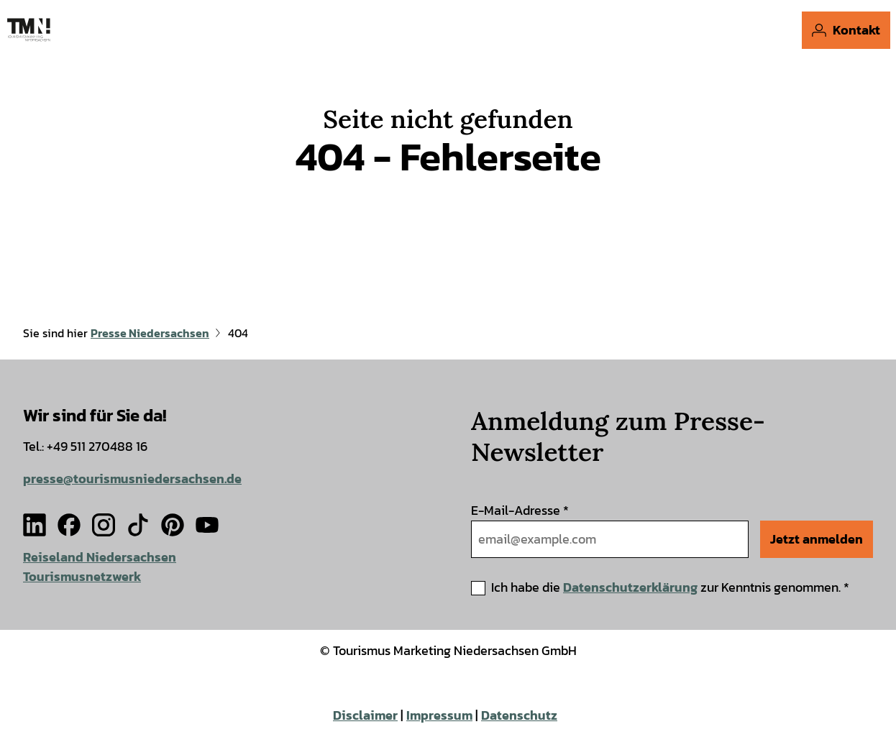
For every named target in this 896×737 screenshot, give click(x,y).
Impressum (439, 715)
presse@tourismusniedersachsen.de (132, 478)
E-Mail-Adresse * (520, 510)
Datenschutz (519, 715)
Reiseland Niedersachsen (99, 557)
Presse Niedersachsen (150, 333)
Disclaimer (365, 715)
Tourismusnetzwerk (82, 575)
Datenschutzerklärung (630, 587)
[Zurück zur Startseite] (29, 29)
